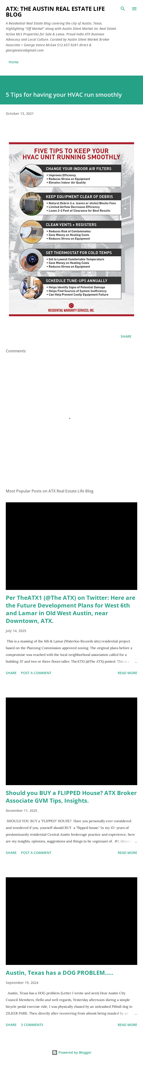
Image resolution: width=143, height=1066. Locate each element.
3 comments (32, 1024)
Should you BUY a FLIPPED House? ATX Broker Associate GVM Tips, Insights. (71, 796)
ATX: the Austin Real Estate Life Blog (55, 11)
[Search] (123, 9)
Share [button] (126, 336)
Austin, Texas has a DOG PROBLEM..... (59, 972)
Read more (127, 673)
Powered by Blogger (71, 1052)
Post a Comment (36, 673)
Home (14, 62)
